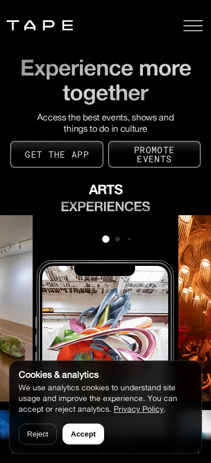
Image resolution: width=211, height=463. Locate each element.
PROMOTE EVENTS (154, 154)
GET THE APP (57, 154)
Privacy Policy (139, 408)
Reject (37, 434)
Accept (83, 434)
